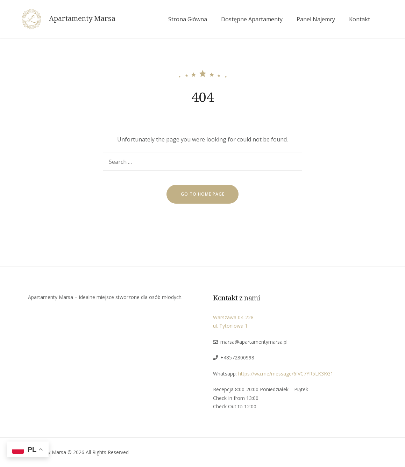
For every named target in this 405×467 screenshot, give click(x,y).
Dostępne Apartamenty (252, 19)
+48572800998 (237, 357)
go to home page (203, 194)
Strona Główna (187, 19)
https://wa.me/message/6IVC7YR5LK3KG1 (285, 373)
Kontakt (359, 19)
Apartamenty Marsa (82, 18)
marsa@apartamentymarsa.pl (253, 341)
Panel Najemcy (316, 19)
